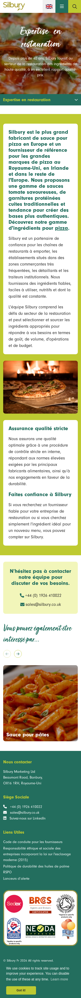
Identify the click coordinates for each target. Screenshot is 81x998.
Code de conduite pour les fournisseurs (32, 842)
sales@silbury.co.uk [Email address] (43, 604)
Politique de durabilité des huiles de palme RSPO (36, 869)
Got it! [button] (21, 990)
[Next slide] (18, 654)
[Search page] (74, 6)
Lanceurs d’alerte (16, 878)
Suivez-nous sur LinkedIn (28, 818)
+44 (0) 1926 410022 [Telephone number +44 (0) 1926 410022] (26, 807)
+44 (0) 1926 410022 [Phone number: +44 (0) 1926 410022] (43, 595)
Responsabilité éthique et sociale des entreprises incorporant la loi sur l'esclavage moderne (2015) (37, 854)
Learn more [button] (59, 979)
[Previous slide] (7, 654)
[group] (40, 703)
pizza (61, 228)
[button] (61, 6)
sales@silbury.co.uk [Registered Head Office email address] (24, 812)
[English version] (49, 6)
